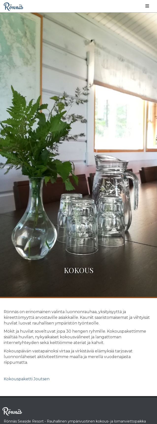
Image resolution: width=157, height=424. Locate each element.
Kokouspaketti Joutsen (27, 379)
